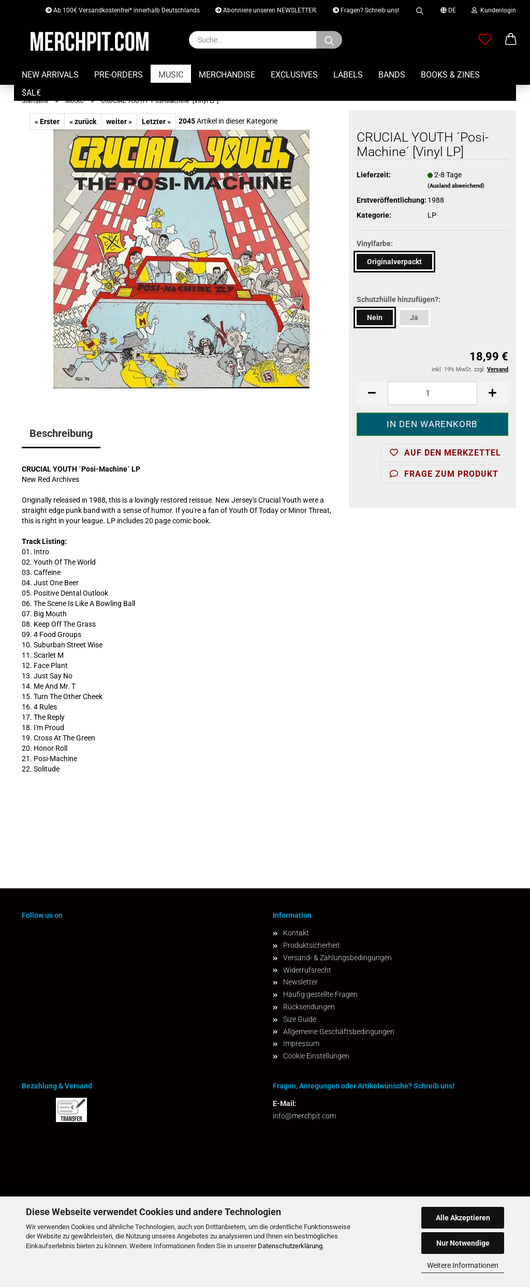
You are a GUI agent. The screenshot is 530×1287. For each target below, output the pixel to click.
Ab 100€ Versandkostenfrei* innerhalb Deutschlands (123, 10)
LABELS (348, 75)
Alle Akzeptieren (463, 1218)
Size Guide (299, 1019)
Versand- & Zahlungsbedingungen (337, 957)
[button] (511, 40)
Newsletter (300, 982)
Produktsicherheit (311, 945)
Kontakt (296, 933)
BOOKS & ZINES (450, 75)
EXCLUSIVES (294, 75)
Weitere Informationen (462, 1265)
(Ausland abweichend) (456, 186)
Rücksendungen (309, 1007)
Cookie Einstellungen (316, 1056)
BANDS (391, 75)
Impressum (301, 1043)
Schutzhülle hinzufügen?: (398, 299)
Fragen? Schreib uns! (366, 10)
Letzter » (156, 121)
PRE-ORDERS (118, 75)
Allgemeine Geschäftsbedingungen (338, 1031)
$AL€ (31, 93)
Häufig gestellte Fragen (320, 994)
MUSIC (170, 75)
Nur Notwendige (463, 1243)
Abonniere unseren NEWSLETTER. (266, 10)
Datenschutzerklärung (290, 1246)
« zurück (82, 121)
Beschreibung (61, 433)
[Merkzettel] (485, 40)
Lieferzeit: (374, 175)
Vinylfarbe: (375, 243)
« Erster (47, 121)
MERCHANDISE (227, 75)
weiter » (119, 121)
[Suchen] (329, 40)
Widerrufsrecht (307, 970)
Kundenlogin (494, 10)
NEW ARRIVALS (50, 75)
